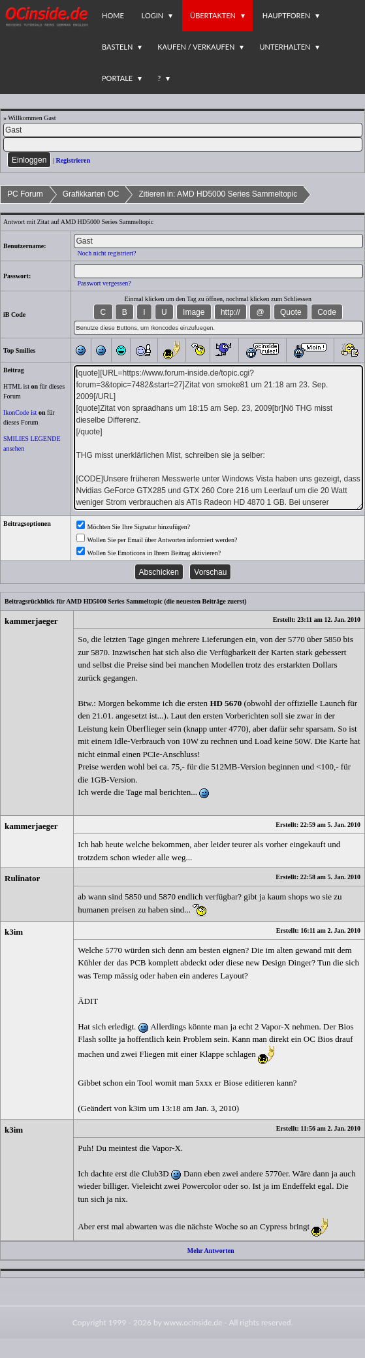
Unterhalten (284, 46)
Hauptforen (286, 15)
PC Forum (25, 194)
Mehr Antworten (210, 1250)
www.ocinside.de (192, 1322)
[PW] (182, 144)
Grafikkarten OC (91, 194)
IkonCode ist (20, 412)
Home (113, 15)
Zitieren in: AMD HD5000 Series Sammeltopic (217, 194)
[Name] (182, 130)
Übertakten (213, 15)
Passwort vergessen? (104, 283)
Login (153, 15)
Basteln (117, 46)
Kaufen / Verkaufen (195, 46)
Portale (117, 78)
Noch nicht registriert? (106, 253)
